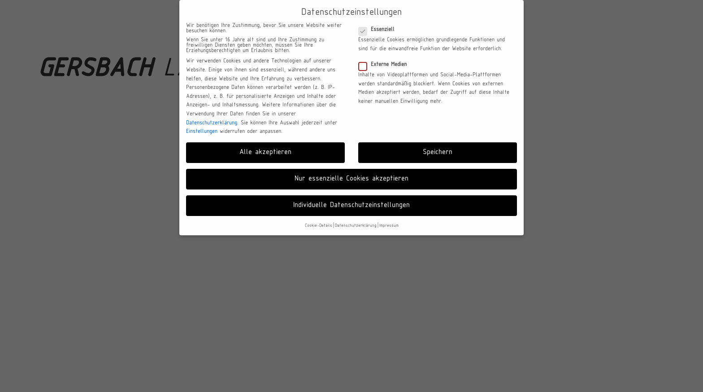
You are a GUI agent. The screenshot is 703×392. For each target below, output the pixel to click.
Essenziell (379, 29)
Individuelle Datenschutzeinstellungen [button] (351, 205)
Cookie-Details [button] (318, 226)
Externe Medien (385, 64)
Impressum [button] (389, 226)
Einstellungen (201, 131)
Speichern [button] (437, 152)
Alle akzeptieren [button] (265, 152)
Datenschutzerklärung (211, 123)
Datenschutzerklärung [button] (356, 226)
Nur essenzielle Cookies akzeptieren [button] (351, 179)
